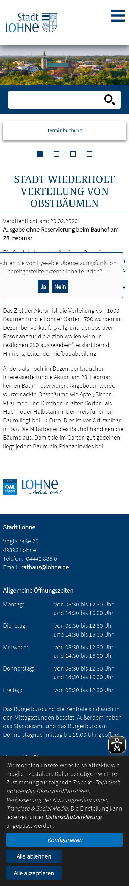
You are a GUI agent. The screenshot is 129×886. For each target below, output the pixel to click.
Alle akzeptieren (34, 873)
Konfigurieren (64, 840)
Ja (43, 287)
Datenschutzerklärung (73, 817)
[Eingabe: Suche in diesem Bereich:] (57, 99)
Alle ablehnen (34, 856)
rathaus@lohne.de (45, 567)
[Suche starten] (109, 99)
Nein (60, 287)
